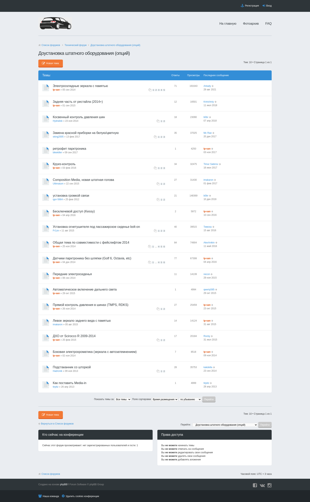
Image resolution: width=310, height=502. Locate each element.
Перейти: (186, 424)
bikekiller (57, 152)
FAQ (268, 23)
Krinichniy (208, 101)
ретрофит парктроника (69, 148)
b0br (205, 117)
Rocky (206, 336)
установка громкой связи (71, 195)
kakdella (207, 367)
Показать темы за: (112, 399)
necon (206, 274)
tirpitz (56, 386)
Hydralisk (57, 121)
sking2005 (58, 136)
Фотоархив (251, 23)
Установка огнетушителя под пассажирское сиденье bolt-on (96, 226)
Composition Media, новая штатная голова (83, 179)
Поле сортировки (155, 399)
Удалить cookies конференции (82, 496)
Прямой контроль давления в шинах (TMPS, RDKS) (90, 305)
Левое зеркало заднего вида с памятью (82, 320)
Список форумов (51, 45)
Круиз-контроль (64, 164)
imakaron (208, 180)
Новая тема (50, 63)
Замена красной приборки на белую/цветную (86, 133)
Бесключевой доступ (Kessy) (74, 211)
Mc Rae (207, 133)
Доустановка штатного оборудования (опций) (115, 45)
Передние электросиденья (72, 274)
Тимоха (207, 226)
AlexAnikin (209, 242)
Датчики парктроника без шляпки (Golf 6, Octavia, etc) (92, 258)
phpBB (63, 484)
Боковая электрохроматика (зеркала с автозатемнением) (95, 351)
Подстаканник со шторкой (72, 367)
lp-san (56, 89)
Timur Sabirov (210, 164)
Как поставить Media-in (69, 383)
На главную (227, 23)
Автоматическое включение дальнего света (85, 289)
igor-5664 (58, 199)
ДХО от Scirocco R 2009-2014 (74, 336)
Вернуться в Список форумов (56, 423)
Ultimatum (58, 183)
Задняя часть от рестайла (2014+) (78, 101)
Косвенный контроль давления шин (79, 117)
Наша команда (51, 496)
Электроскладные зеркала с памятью (80, 86)
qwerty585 (208, 289)
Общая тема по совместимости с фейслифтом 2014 (91, 242)
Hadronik (57, 371)
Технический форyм (76, 45)
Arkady (207, 86)
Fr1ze (56, 230)
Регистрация (252, 5)
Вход (269, 5)
